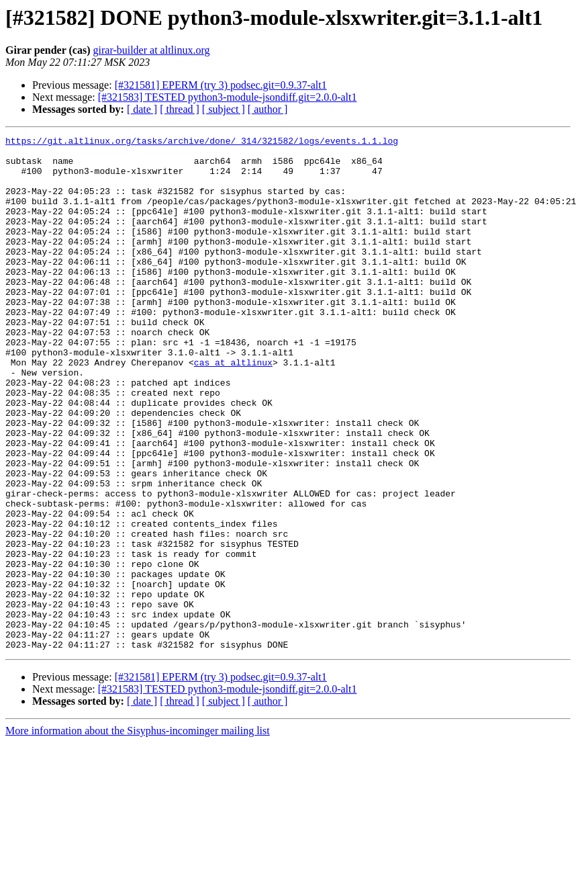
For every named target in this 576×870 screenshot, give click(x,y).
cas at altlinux (233, 408)
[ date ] (142, 109)
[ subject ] (223, 109)
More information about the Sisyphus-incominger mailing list (137, 833)
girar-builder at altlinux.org (151, 50)
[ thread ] (179, 109)
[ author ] (268, 109)
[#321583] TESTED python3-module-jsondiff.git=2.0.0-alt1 (227, 97)
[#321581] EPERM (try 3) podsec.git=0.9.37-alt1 (221, 85)
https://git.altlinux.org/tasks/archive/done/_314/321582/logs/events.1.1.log (201, 142)
